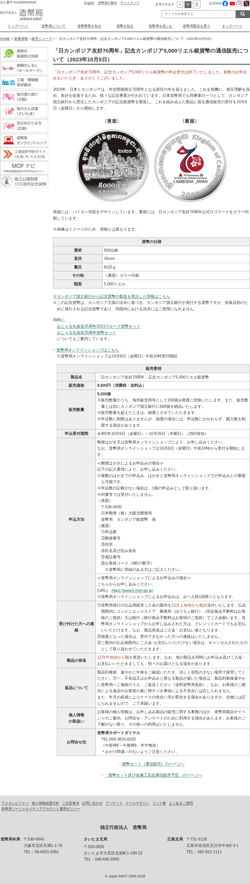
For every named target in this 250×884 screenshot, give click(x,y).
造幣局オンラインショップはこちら (87, 350)
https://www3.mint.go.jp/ (132, 590)
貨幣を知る (125, 26)
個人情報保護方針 (45, 803)
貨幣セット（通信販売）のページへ (153, 764)
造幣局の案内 (107, 3)
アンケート (114, 803)
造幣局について (53, 26)
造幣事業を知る (89, 26)
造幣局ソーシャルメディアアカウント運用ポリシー (40, 809)
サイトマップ (129, 3)
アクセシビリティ (15, 803)
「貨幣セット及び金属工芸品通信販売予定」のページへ (153, 775)
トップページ (18, 26)
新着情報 (21, 39)
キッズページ (232, 26)
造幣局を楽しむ (161, 26)
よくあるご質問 (181, 803)
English (89, 3)
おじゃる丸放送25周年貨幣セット (86, 333)
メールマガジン (137, 803)
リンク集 (159, 803)
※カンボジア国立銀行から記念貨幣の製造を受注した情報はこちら (111, 296)
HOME (5, 39)
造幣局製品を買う (196, 26)
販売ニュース (41, 39)
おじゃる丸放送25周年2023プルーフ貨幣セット (98, 326)
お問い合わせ (92, 803)
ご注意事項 (70, 803)
